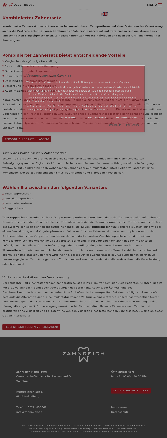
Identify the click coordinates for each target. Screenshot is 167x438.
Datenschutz (114, 125)
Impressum (132, 125)
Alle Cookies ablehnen (97, 117)
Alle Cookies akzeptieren (126, 117)
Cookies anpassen (68, 117)
